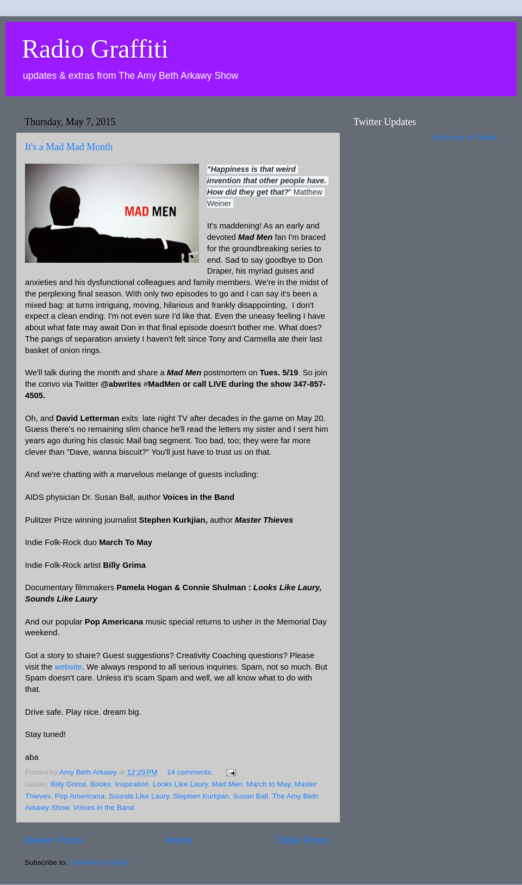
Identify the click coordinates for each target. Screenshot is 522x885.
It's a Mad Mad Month (69, 146)
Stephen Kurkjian (201, 796)
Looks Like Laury (180, 784)
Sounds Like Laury (139, 796)
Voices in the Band (103, 807)
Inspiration (131, 784)
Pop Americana (80, 796)
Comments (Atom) (99, 862)
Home (178, 840)
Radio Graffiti (95, 48)
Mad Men (227, 784)
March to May (268, 784)
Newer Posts (53, 840)
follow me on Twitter (465, 137)
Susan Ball (251, 796)
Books (100, 784)
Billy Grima (68, 784)
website (68, 667)
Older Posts (302, 840)
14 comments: (191, 772)
